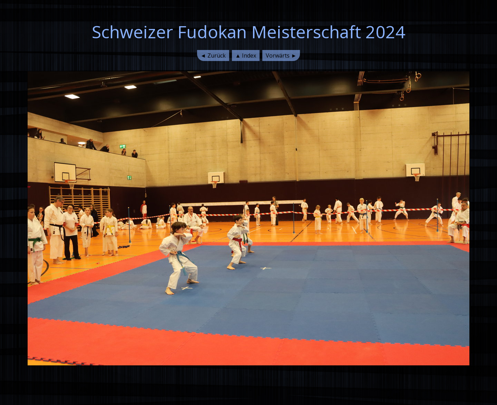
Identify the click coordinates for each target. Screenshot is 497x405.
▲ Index (245, 55)
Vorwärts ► (281, 55)
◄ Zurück (213, 55)
